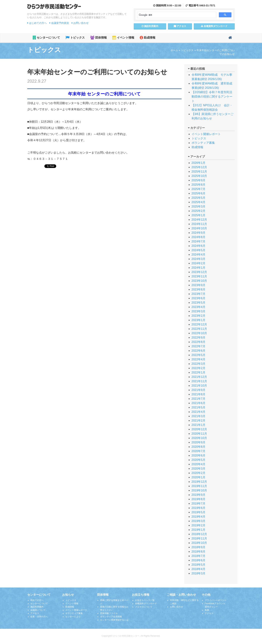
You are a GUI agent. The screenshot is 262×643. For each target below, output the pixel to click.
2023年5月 (199, 302)
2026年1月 (199, 162)
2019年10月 (199, 490)
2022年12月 (199, 324)
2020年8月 (199, 446)
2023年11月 (199, 276)
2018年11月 (199, 538)
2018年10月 (199, 542)
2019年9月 (199, 494)
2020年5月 (199, 459)
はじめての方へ (37, 22)
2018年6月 (199, 560)
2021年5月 (199, 407)
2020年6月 (199, 455)
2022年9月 (199, 337)
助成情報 (147, 37)
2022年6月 (199, 350)
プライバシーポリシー (216, 600)
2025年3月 (199, 206)
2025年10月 (199, 175)
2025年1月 (199, 215)
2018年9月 (199, 547)
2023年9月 (199, 285)
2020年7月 (199, 451)
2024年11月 (199, 223)
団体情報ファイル (109, 613)
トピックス (75, 37)
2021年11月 (199, 381)
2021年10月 (199, 385)
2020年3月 (199, 468)
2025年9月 (199, 180)
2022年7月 (199, 346)
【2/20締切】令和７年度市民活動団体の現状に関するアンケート (212, 96)
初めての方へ (36, 600)
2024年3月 (199, 258)
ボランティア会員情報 (111, 616)
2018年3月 (199, 573)
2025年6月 (199, 193)
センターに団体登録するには (114, 620)
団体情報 (98, 37)
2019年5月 (199, 512)
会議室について (38, 610)
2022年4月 (199, 359)
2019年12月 (199, 481)
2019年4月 (199, 516)
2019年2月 (199, 525)
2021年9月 (199, 389)
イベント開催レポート (206, 134)
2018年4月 (199, 569)
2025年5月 (199, 197)
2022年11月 (199, 328)
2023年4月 (199, 306)
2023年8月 (199, 289)
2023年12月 (199, 272)
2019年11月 (199, 486)
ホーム (174, 50)
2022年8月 (199, 341)
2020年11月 (199, 433)
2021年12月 (199, 376)
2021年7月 (199, 398)
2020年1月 (199, 477)
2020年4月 (199, 464)
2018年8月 (199, 551)
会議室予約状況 (59, 22)
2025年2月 (199, 210)
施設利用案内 (36, 607)
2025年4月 (199, 202)
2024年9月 (199, 232)
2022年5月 (199, 355)
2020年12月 (199, 429)
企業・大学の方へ (39, 616)
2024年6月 (199, 245)
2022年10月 (199, 333)
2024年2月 (199, 263)
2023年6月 (199, 298)
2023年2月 (199, 315)
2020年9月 (199, 442)
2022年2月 (199, 368)
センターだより (73, 616)
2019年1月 (199, 529)
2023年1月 (199, 320)
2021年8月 (199, 394)
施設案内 (150, 26)
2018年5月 (199, 564)
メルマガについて (143, 607)
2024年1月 (199, 267)
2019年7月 (199, 503)
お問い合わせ (80, 22)
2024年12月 (199, 219)
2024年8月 (199, 237)
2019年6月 (199, 507)
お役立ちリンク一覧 (145, 600)
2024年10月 (199, 228)
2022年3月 (199, 363)
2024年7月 (199, 241)
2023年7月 (199, 293)
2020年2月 (199, 472)
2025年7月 (199, 189)
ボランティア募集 (203, 142)
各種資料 (214, 26)
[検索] (176, 15)
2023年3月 (199, 311)
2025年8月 (199, 184)
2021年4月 (199, 411)
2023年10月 (199, 280)
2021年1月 (199, 424)
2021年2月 (199, 420)
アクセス (180, 26)
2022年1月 (199, 372)
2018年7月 (199, 555)
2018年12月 (199, 534)
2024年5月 (199, 250)
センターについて (46, 37)
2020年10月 (199, 438)
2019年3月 (199, 521)
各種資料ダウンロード (146, 603)
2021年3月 (199, 416)
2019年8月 (199, 499)
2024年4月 (199, 254)
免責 (207, 610)
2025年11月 (199, 171)
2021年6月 (199, 403)
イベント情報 (123, 37)
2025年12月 (199, 167)
